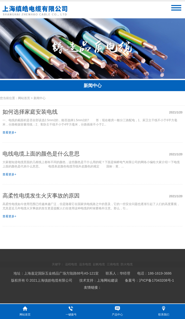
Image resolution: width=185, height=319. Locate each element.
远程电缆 (71, 264)
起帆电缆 (99, 264)
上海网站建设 (107, 280)
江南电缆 (113, 264)
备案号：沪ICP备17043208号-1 (149, 280)
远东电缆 (85, 264)
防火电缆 (127, 264)
